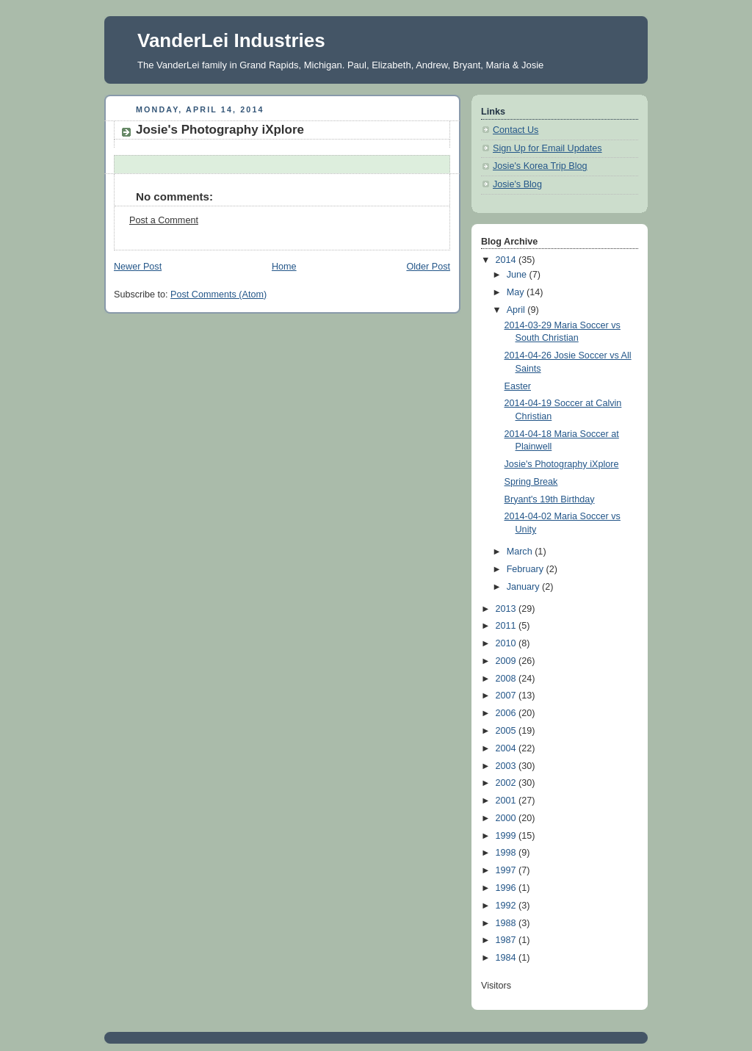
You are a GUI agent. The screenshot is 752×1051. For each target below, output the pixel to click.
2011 (507, 626)
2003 (507, 766)
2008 (507, 678)
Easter (518, 386)
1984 (507, 958)
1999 (507, 836)
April (517, 310)
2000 (507, 818)
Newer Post (138, 266)
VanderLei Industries (231, 40)
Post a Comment (163, 220)
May (517, 292)
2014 (507, 260)
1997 (507, 870)
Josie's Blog (517, 184)
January (524, 587)
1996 (507, 888)
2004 (507, 748)
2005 (507, 731)
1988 (507, 923)
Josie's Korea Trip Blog (540, 166)
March (521, 551)
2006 (507, 713)
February (526, 569)
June (518, 275)
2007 (507, 695)
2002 (507, 783)
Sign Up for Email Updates (547, 148)
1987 (507, 940)
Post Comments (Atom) (218, 294)
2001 (507, 800)
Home (284, 266)
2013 (507, 609)
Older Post (428, 266)
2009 (507, 661)
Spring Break (531, 482)
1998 (507, 853)
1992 (507, 905)
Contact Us (515, 130)
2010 (507, 643)
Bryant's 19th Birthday (550, 499)
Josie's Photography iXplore (562, 464)
